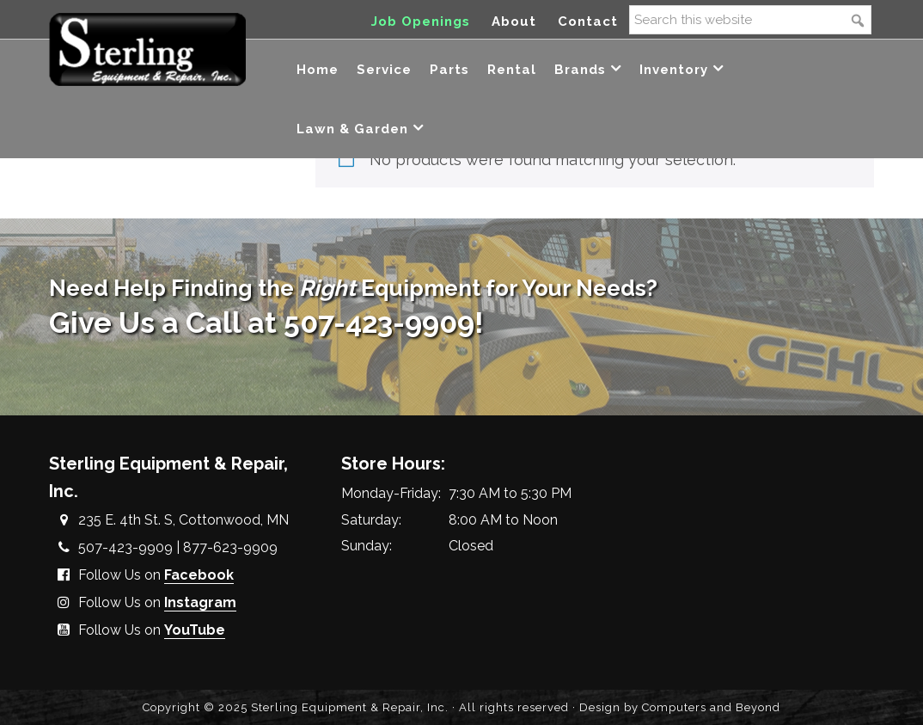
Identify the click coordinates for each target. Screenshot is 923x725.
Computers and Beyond (711, 707)
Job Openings (420, 21)
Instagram (200, 602)
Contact (588, 21)
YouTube (194, 630)
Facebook (199, 575)
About (514, 21)
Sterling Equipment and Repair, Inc (147, 49)
